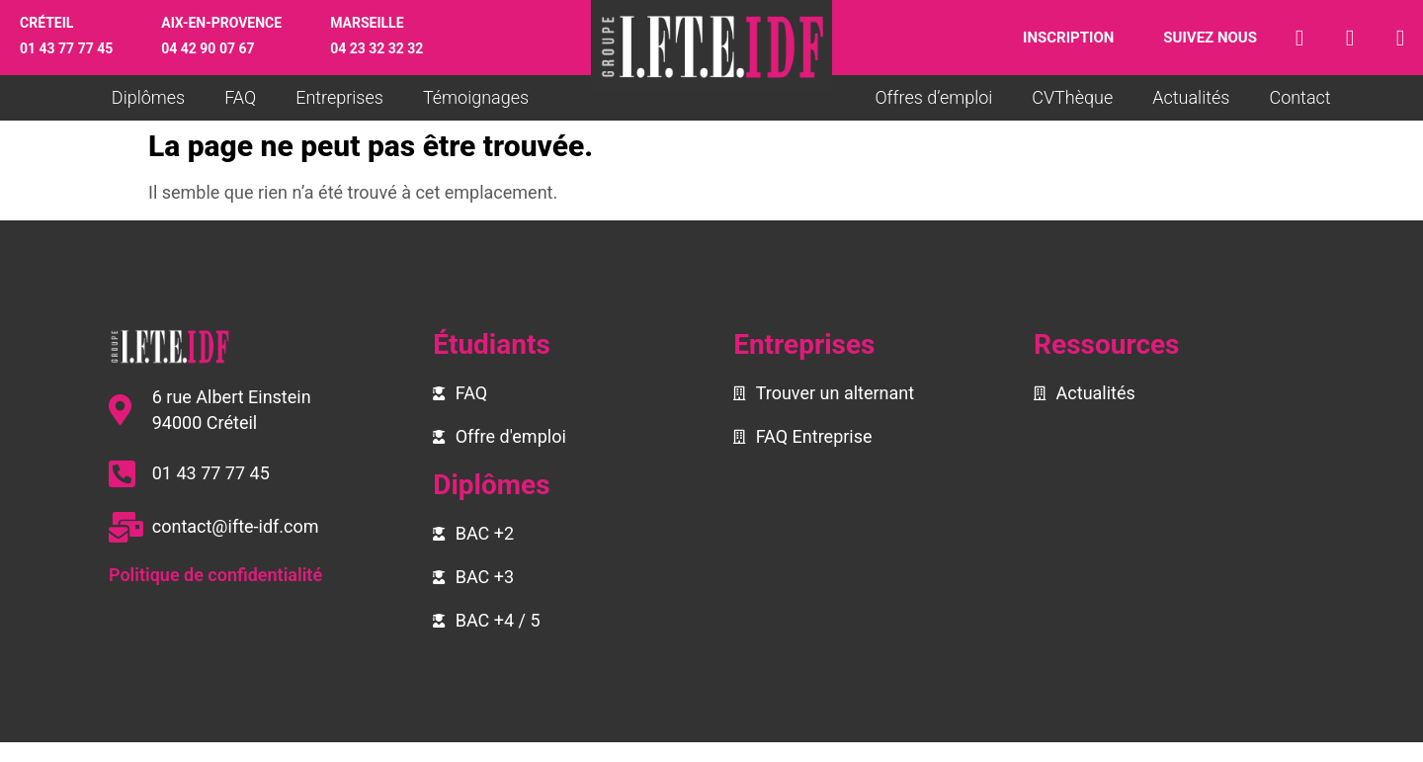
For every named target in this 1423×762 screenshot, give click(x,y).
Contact (1299, 97)
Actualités (1190, 97)
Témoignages (476, 97)
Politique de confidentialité (215, 574)
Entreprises (339, 97)
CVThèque (1072, 97)
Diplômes (148, 97)
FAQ (240, 97)
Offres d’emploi (933, 97)
